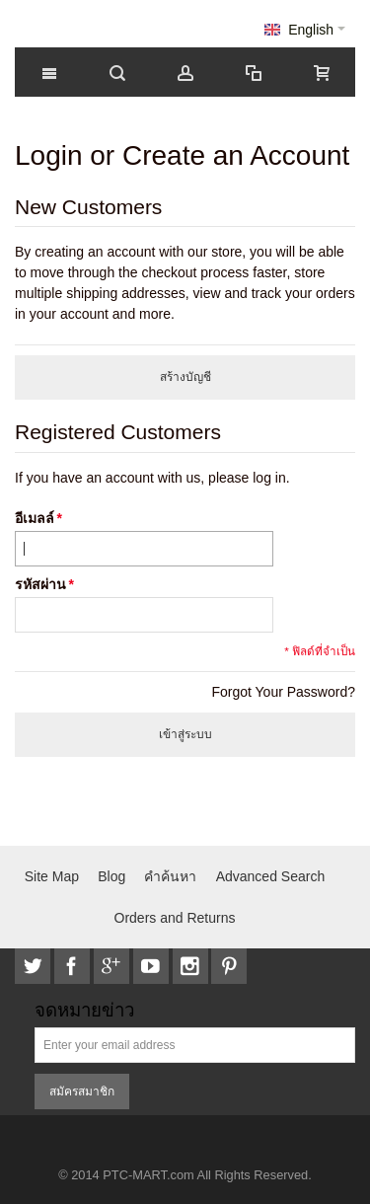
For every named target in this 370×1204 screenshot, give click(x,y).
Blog (111, 876)
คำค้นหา (170, 876)
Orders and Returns (175, 918)
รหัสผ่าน (40, 584)
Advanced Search (271, 876)
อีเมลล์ (34, 518)
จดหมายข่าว (84, 1011)
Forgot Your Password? (283, 692)
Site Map (52, 876)
